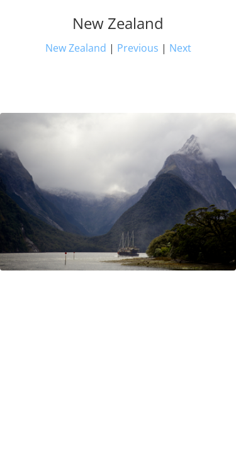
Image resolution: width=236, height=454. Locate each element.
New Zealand (75, 48)
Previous (138, 48)
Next (180, 48)
